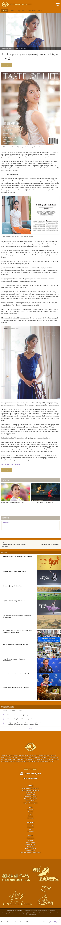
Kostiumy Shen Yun (30, 851)
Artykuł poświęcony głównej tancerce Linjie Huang (30, 11)
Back (4, 10)
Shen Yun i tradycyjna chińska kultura (30, 860)
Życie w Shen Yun (30, 800)
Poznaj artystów (30, 808)
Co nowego (30, 832)
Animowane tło (30, 854)
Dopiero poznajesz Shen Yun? (30, 795)
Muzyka (30, 847)
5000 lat (30, 843)
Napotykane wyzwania (30, 804)
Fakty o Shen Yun (30, 802)
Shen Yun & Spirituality (30, 806)
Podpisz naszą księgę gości (30, 786)
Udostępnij (6, 65)
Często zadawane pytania (30, 810)
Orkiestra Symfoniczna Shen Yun (30, 797)
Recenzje (30, 823)
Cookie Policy (53, 922)
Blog (20, 718)
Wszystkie (5, 718)
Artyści (30, 821)
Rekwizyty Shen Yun (30, 856)
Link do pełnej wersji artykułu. (11, 471)
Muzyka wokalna (30, 849)
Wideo (30, 815)
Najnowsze (30, 817)
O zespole (30, 793)
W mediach (30, 825)
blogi (30, 836)
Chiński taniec (30, 845)
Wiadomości (12, 11)
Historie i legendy (30, 858)
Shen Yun (30, 819)
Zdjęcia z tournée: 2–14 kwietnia (49, 552)
